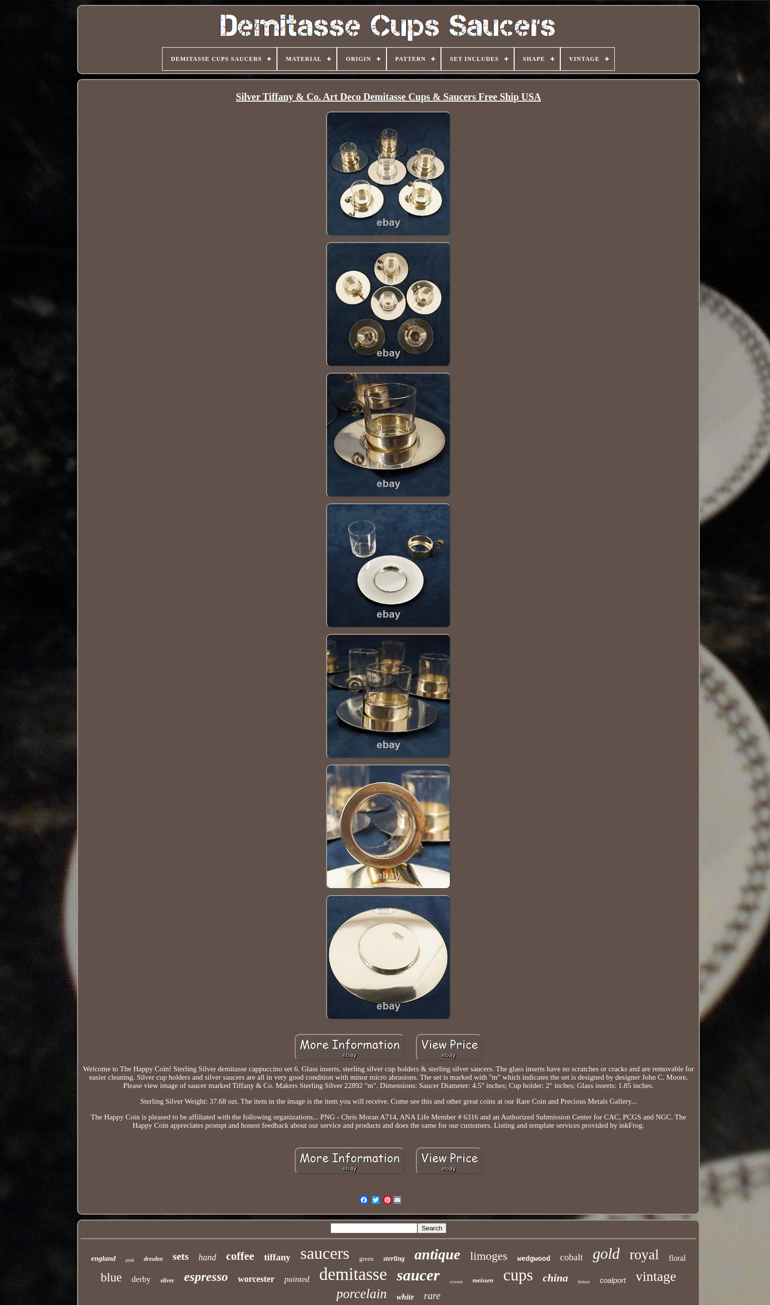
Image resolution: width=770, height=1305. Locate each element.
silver (167, 1280)
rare (432, 1295)
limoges (488, 1256)
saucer (418, 1275)
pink (130, 1260)
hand (207, 1257)
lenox (584, 1281)
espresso (206, 1277)
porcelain (361, 1293)
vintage (656, 1276)
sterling (394, 1258)
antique (437, 1254)
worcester (256, 1279)
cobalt (571, 1257)
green (366, 1258)
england (103, 1258)
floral (677, 1258)
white (405, 1297)
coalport (613, 1280)
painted (296, 1279)
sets (181, 1256)
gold (606, 1253)
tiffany (277, 1257)
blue (111, 1277)
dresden (153, 1258)
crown (456, 1281)
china (555, 1278)
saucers (324, 1253)
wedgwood (533, 1259)
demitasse (353, 1274)
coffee (240, 1256)
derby (141, 1279)
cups (518, 1275)
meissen (483, 1280)
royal (644, 1254)
